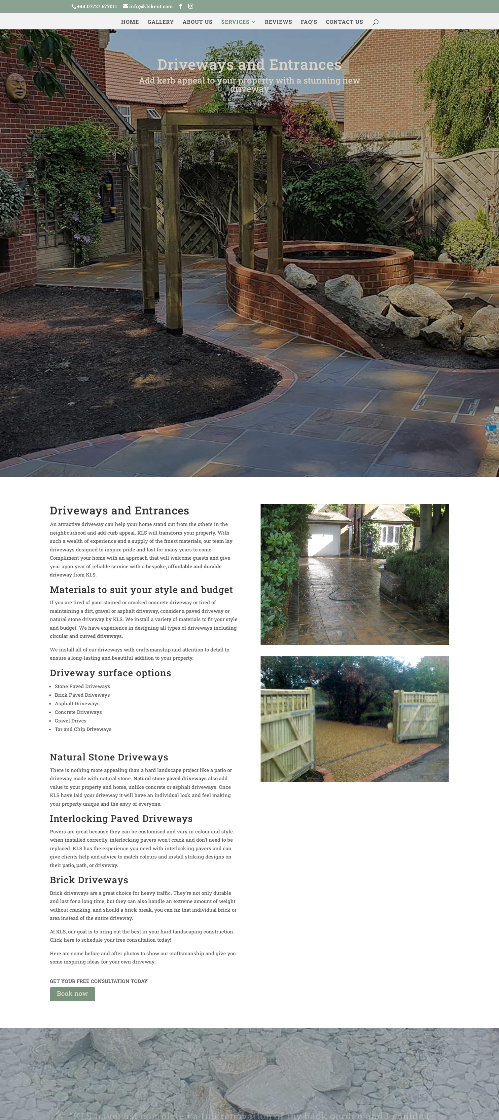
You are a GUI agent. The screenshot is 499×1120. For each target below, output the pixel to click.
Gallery (161, 22)
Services (235, 22)
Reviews (278, 22)
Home (130, 22)
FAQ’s (309, 22)
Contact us (344, 22)
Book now (72, 993)
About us (198, 22)
